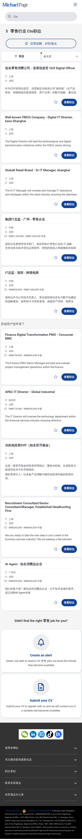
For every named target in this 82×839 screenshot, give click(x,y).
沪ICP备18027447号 (13, 811)
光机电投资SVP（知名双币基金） (28, 445)
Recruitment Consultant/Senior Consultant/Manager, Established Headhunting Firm (38, 507)
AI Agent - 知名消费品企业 (23, 564)
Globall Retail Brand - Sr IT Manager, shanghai (37, 170)
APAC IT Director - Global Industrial (30, 392)
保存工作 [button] (56, 102)
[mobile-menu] (75, 4)
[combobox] (61, 56)
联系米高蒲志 (13, 782)
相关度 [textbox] (47, 56)
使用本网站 (11, 747)
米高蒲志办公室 (14, 794)
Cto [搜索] (13, 16)
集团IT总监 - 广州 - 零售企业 (25, 219)
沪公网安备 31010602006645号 (37, 811)
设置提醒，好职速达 (43, 43)
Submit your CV (41, 700)
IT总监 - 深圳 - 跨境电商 (22, 273)
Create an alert (41, 655)
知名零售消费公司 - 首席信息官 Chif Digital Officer (40, 68)
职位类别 (10, 771)
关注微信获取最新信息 (18, 759)
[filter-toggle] (17, 56)
